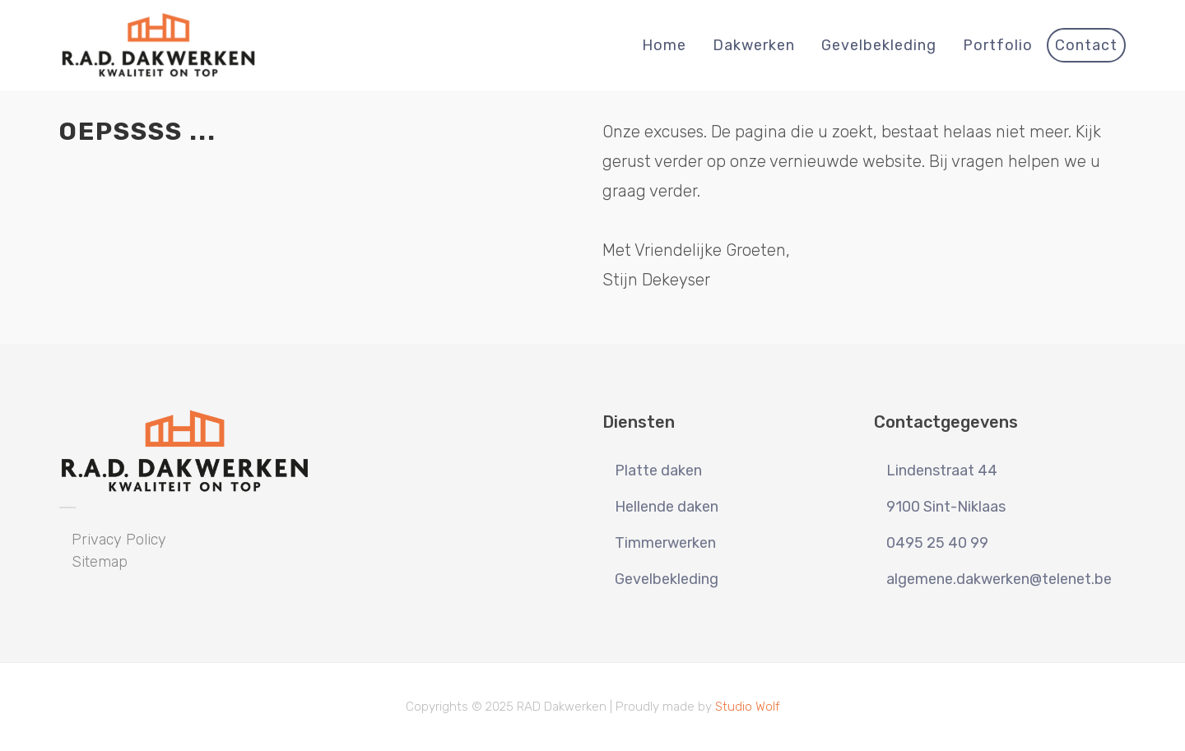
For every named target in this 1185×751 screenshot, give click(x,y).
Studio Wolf (747, 706)
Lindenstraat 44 (941, 470)
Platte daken (658, 470)
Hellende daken (666, 507)
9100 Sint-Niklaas (946, 507)
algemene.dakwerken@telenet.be (999, 579)
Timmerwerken (665, 543)
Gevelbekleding (666, 579)
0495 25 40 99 (937, 543)
